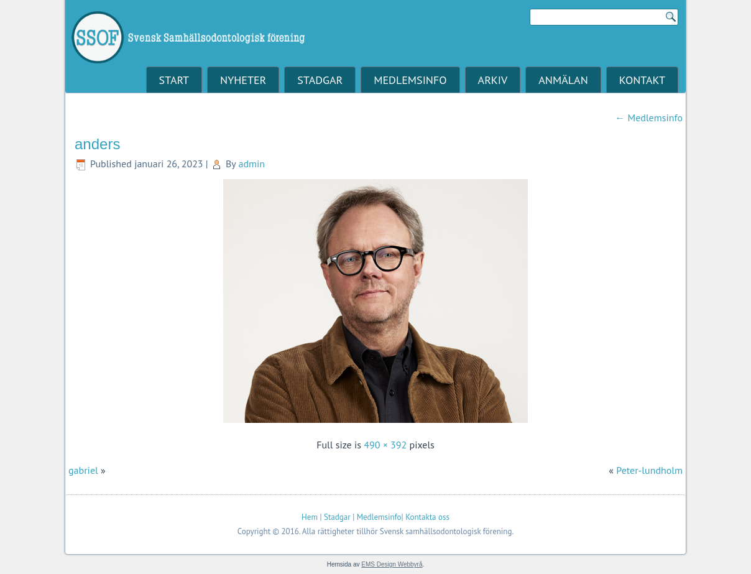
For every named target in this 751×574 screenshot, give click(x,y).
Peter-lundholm (649, 470)
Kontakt (642, 80)
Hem (310, 517)
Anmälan (562, 80)
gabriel (83, 470)
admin (251, 163)
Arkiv (493, 80)
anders (97, 144)
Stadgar (320, 80)
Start (174, 80)
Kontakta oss (427, 517)
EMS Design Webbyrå (391, 564)
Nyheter (243, 80)
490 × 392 (385, 444)
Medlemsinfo (410, 80)
